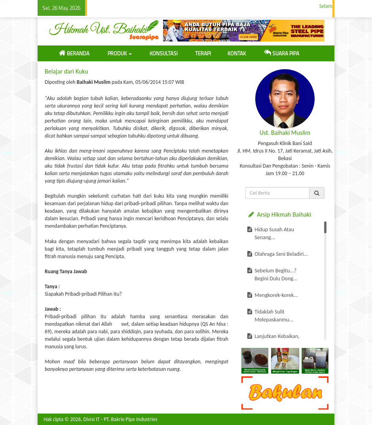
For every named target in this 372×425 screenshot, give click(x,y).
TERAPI (203, 53)
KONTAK (237, 53)
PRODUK (120, 53)
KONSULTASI (164, 53)
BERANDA (74, 53)
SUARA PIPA (281, 53)
